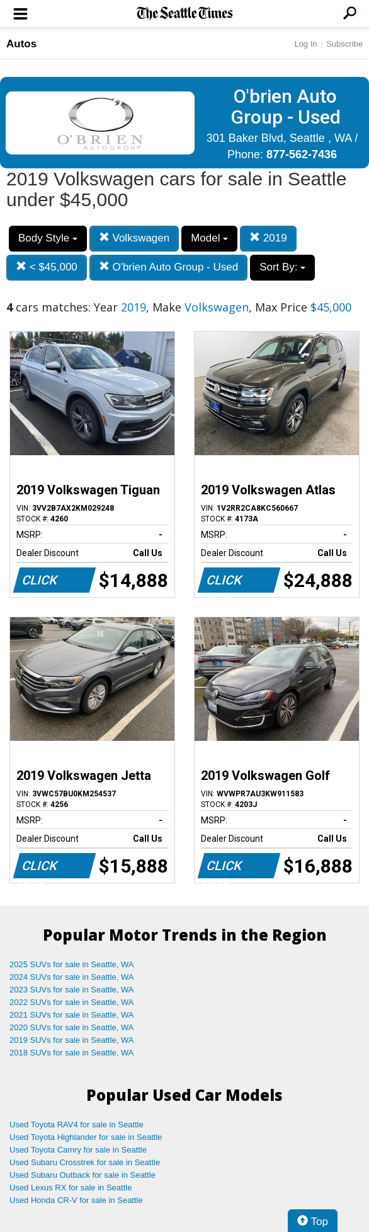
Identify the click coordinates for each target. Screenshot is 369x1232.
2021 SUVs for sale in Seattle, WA (71, 1015)
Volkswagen (134, 238)
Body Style (47, 238)
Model (209, 238)
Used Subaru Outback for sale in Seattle (82, 1175)
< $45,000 (46, 267)
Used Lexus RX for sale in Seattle (70, 1187)
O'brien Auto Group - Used (169, 267)
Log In (305, 44)
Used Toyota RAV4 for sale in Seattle (76, 1124)
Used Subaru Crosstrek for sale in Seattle (84, 1162)
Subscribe (344, 44)
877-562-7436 (301, 154)
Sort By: (282, 267)
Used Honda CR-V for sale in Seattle (76, 1200)
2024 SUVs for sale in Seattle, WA (71, 977)
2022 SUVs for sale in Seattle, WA (71, 1002)
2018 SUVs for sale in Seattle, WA (71, 1052)
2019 (268, 238)
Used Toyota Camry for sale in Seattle (78, 1149)
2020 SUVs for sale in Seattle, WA (71, 1027)
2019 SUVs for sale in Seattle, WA (71, 1040)
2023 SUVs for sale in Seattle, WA (71, 989)
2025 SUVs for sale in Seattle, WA (71, 964)
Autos (21, 44)
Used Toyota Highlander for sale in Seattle (85, 1137)
